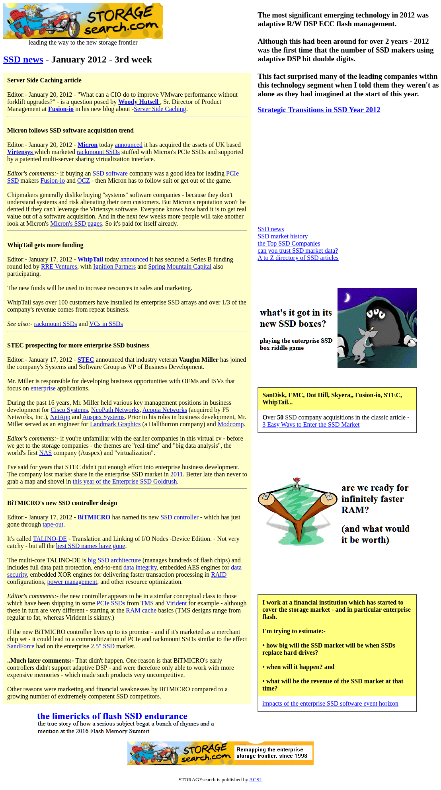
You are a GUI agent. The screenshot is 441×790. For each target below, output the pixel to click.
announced (128, 144)
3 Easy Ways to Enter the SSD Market (310, 424)
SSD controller (179, 517)
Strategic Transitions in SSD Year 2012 (319, 109)
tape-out (53, 524)
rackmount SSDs (98, 151)
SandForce (20, 646)
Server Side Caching (160, 108)
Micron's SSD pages (76, 223)
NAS (45, 452)
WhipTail (90, 259)
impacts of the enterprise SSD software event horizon (330, 703)
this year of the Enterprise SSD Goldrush (124, 481)
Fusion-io (61, 108)
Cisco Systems (69, 409)
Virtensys (20, 151)
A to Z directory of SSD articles (298, 257)
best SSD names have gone (90, 545)
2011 (176, 474)
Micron (88, 144)
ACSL (255, 779)
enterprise (43, 388)
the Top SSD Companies (289, 243)
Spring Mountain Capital (179, 266)
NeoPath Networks (115, 409)
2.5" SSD (103, 646)
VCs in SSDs (106, 323)
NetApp (60, 417)
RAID (218, 574)
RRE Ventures (59, 266)
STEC (86, 359)
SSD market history (283, 236)
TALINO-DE (50, 538)
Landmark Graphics (115, 424)
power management (72, 581)
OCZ (83, 180)
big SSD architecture (114, 560)
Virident (176, 603)
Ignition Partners (114, 266)
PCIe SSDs (111, 603)
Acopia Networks (164, 409)
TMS (147, 603)
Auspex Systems (103, 417)
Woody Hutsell (139, 101)
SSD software (110, 173)
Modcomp (231, 424)
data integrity (140, 567)
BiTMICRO (94, 517)
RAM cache (141, 610)
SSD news (23, 59)
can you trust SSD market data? (298, 250)
